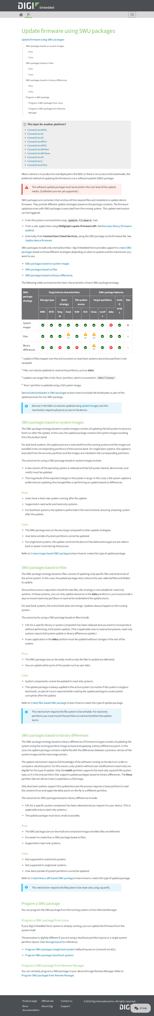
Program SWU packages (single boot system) (50, 949)
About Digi (47, 1006)
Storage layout (53, 942)
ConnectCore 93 (35, 138)
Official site (47, 1001)
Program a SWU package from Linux (45, 103)
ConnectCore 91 (35, 134)
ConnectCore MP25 (37, 130)
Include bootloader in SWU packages (46, 393)
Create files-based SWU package (48, 703)
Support (65, 1006)
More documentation (30, 1008)
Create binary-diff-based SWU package (52, 878)
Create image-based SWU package (50, 553)
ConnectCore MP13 (37, 141)
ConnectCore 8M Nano (38, 153)
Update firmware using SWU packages (43, 40)
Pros (30, 51)
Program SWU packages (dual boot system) (49, 955)
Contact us (66, 1001)
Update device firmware (38, 240)
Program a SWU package (37, 97)
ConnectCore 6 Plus (37, 165)
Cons (30, 57)
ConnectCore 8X (35, 157)
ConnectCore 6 (34, 161)
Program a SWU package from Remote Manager (46, 110)
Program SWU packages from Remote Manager (48, 975)
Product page (29, 1001)
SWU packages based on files (40, 63)
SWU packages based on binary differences (46, 80)
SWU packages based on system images (45, 46)
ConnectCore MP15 (37, 145)
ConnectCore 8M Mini (38, 149)
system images (90, 406)
